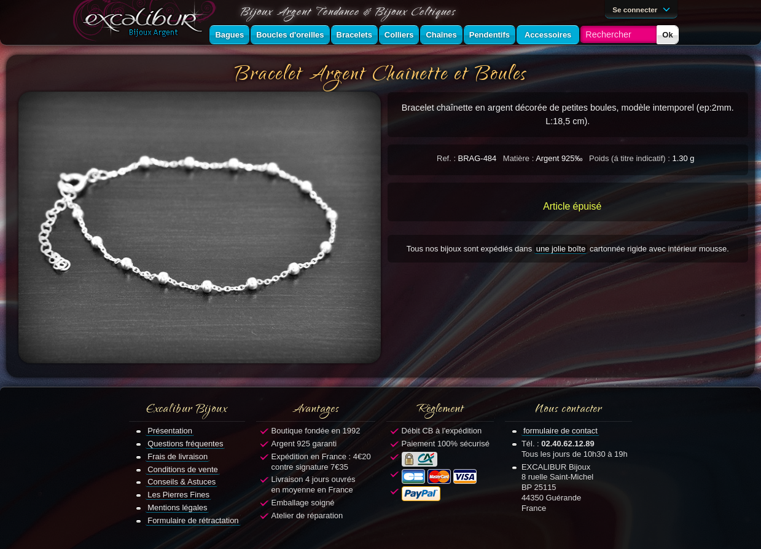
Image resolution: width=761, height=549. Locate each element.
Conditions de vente (182, 469)
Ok (667, 34)
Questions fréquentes (185, 443)
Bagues (229, 34)
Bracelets (354, 34)
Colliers (399, 34)
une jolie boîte (561, 248)
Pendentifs (489, 34)
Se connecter (643, 8)
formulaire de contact (560, 430)
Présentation (169, 430)
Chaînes (441, 34)
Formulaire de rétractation (192, 520)
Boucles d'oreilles (290, 34)
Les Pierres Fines (178, 494)
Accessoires (548, 34)
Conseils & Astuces (181, 481)
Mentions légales (177, 507)
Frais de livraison (177, 456)
